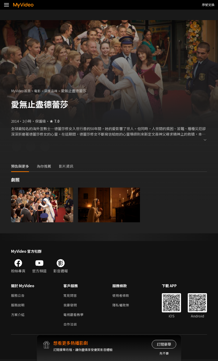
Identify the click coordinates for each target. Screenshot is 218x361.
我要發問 (70, 305)
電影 (39, 90)
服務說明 (18, 305)
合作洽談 (70, 325)
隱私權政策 (123, 305)
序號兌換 (208, 4)
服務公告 (18, 295)
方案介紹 (18, 315)
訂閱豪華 (164, 344)
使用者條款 (123, 295)
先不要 (164, 353)
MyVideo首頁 (22, 90)
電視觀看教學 (74, 315)
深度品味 (54, 90)
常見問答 (70, 295)
